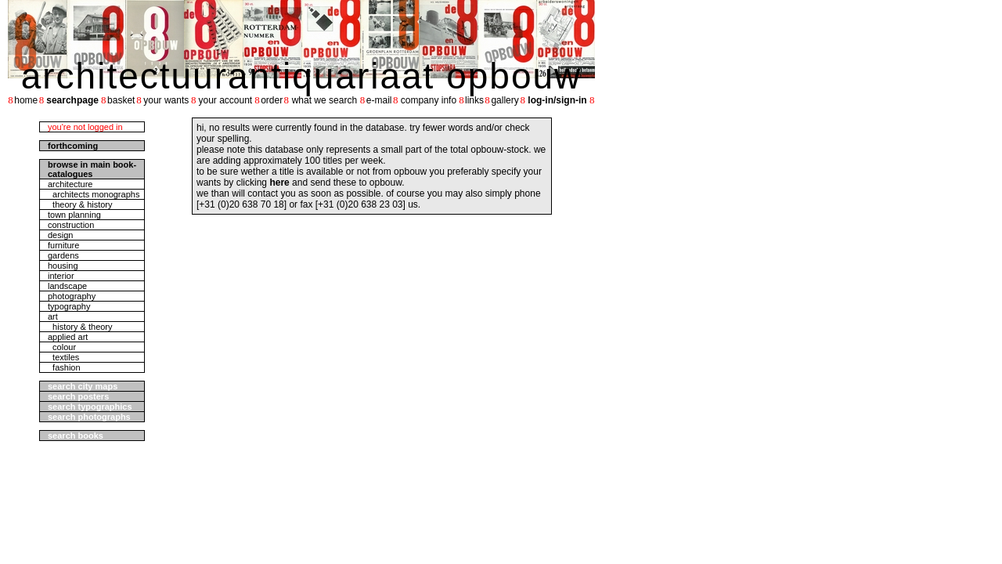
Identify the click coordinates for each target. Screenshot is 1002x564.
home (26, 100)
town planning (74, 214)
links (474, 100)
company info (428, 100)
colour (62, 347)
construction (71, 225)
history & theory (80, 326)
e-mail (379, 100)
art (53, 316)
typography (69, 306)
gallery (504, 100)
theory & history (80, 204)
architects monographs (93, 194)
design (60, 235)
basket (121, 100)
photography (72, 296)
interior (61, 275)
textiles (63, 357)
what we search (324, 100)
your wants (166, 100)
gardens (63, 255)
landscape (67, 286)
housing (63, 265)
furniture (63, 245)
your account (225, 100)
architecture (70, 184)
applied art (68, 337)
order (272, 100)
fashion (64, 367)
